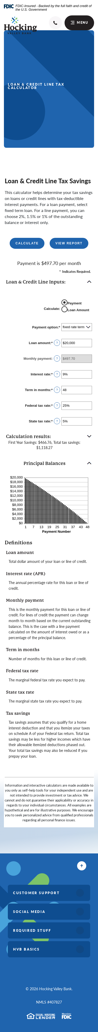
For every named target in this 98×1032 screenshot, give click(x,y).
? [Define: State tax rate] (57, 421)
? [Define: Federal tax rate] (57, 405)
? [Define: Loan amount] (57, 342)
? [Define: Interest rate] (57, 374)
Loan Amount (78, 310)
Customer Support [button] (36, 892)
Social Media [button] (29, 911)
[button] (49, 282)
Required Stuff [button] (32, 930)
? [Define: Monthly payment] (57, 358)
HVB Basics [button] (26, 949)
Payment (74, 303)
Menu (79, 22)
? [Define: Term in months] (57, 389)
